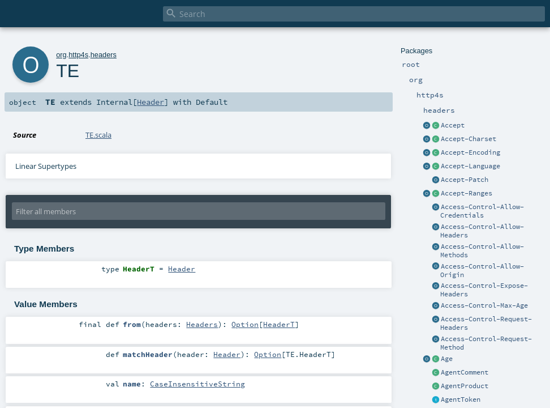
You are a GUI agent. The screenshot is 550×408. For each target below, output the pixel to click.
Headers (202, 324)
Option (245, 324)
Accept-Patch (464, 180)
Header (150, 102)
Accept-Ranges (466, 193)
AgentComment (464, 372)
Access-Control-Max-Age (484, 305)
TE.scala (98, 135)
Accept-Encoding (470, 152)
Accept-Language (470, 166)
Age (447, 359)
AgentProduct (464, 386)
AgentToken (460, 399)
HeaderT (279, 324)
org (61, 54)
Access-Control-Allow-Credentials (482, 211)
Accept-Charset (468, 139)
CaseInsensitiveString (197, 383)
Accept (453, 125)
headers (104, 54)
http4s (78, 54)
